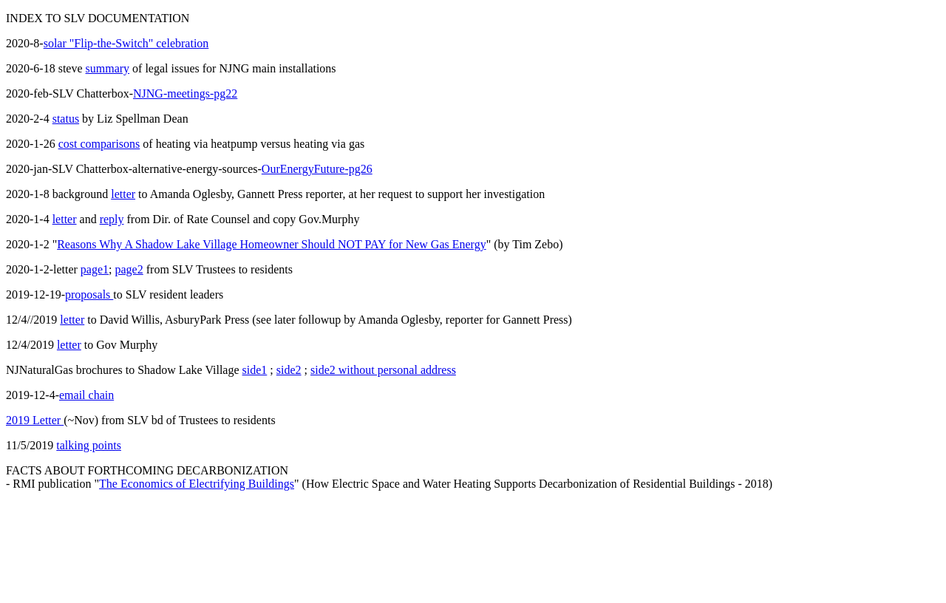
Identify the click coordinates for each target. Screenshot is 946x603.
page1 (95, 269)
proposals (89, 294)
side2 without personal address (383, 370)
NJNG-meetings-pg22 (185, 93)
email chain (86, 395)
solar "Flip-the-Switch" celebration (126, 43)
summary (108, 68)
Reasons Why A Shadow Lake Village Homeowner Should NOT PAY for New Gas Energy (271, 244)
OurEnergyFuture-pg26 (317, 169)
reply (112, 219)
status (65, 118)
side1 (255, 370)
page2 (129, 269)
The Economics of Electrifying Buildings (196, 483)
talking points (88, 445)
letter (123, 194)
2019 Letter (35, 420)
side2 (289, 370)
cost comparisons (99, 143)
